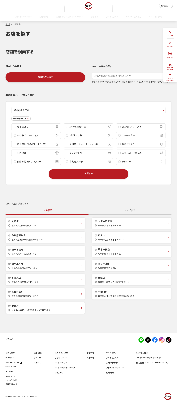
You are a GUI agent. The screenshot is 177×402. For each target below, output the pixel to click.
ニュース (37, 362)
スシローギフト (61, 362)
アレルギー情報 (11, 380)
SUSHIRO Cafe (61, 352)
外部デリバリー (11, 366)
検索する (88, 173)
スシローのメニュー (23, 17)
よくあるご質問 (112, 17)
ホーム (8, 24)
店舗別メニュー (11, 376)
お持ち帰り (10, 352)
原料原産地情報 (11, 384)
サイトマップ (111, 352)
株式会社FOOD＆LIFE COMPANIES (152, 362)
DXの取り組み (142, 352)
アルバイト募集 (155, 17)
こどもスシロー (61, 357)
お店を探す (44, 17)
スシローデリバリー (14, 362)
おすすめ (94, 17)
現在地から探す (45, 76)
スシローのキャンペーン (65, 367)
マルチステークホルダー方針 (148, 357)
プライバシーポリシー (115, 367)
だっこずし (59, 372)
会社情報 (90, 352)
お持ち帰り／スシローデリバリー (70, 17)
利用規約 (110, 372)
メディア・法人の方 (133, 17)
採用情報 (90, 357)
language (166, 6)
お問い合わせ (112, 362)
